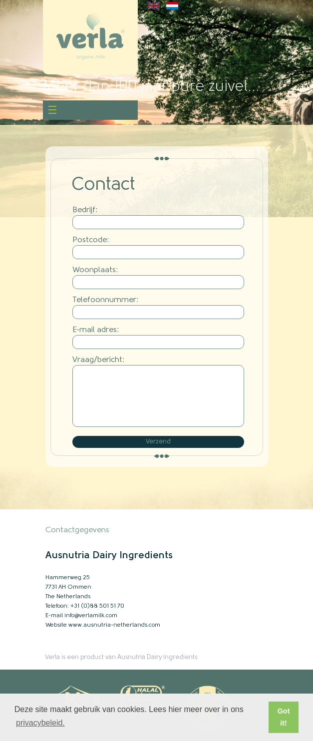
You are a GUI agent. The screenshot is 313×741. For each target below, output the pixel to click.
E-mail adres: (95, 330)
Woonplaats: (95, 270)
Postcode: (90, 240)
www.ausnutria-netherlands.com (114, 625)
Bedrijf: (85, 210)
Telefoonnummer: (105, 300)
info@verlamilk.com (90, 616)
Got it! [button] (284, 717)
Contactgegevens (77, 530)
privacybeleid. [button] (40, 723)
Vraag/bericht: (98, 360)
